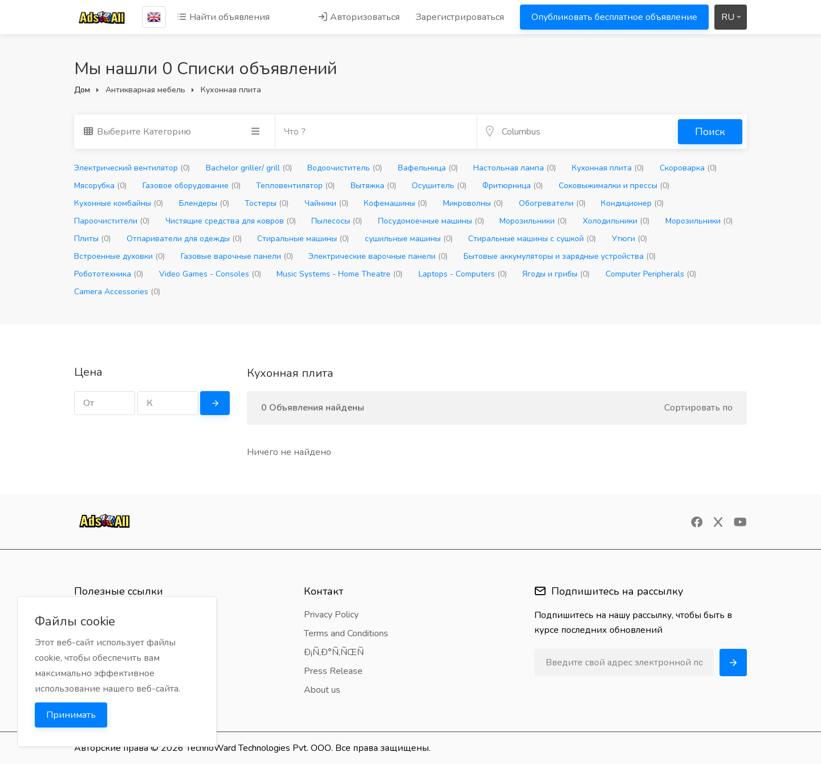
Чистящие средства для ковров (230, 221)
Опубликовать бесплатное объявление (614, 17)
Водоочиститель (344, 167)
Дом (82, 89)
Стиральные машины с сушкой (532, 238)
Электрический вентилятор (132, 167)
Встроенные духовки (119, 256)
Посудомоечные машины (431, 221)
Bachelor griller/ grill (249, 167)
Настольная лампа (514, 167)
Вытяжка (373, 185)
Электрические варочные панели (378, 256)
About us (322, 690)
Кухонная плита (608, 167)
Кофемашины (395, 203)
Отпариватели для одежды (184, 238)
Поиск (710, 132)
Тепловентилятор (295, 185)
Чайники (326, 203)
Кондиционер (632, 203)
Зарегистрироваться (460, 17)
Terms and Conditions (346, 633)
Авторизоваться (359, 17)
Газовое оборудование (192, 185)
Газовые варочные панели (237, 256)
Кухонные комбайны (118, 203)
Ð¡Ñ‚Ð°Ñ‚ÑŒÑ (337, 652)
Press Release (333, 671)
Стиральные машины (303, 238)
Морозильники (533, 221)
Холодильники (616, 221)
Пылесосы (336, 221)
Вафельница (428, 167)
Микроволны (473, 203)
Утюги (629, 238)
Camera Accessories (117, 291)
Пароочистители (111, 221)
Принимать (71, 715)
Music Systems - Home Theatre (340, 274)
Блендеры (204, 203)
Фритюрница (512, 185)
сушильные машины (409, 238)
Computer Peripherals (650, 274)
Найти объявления (223, 17)
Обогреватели (552, 203)
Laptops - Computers (462, 274)
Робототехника (108, 274)
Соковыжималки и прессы (614, 185)
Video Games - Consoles (210, 274)
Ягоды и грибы (556, 274)
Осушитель (439, 185)
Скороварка (688, 167)
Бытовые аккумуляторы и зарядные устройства (560, 256)
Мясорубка (100, 185)
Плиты (92, 238)
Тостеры (266, 203)
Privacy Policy (331, 614)
